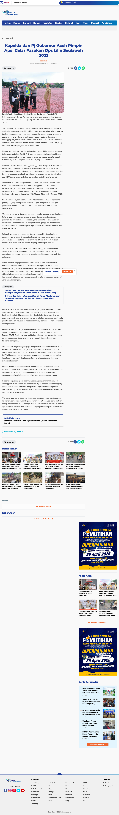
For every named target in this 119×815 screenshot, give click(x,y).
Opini (85, 23)
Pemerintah (35, 798)
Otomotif (95, 23)
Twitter (19, 792)
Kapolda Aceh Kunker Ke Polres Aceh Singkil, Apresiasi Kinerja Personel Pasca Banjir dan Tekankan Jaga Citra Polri (88, 614)
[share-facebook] (75, 68)
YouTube (24, 792)
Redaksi (105, 783)
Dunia (67, 786)
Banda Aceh (69, 783)
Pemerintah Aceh (54, 798)
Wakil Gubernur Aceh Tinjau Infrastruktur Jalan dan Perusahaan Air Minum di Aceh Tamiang (91, 691)
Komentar (9, 68)
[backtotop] (59, 775)
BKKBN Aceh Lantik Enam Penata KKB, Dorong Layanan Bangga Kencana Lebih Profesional (90, 734)
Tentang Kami (108, 786)
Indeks (8, 23)
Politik (33, 801)
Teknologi (34, 804)
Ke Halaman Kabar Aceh (43, 519)
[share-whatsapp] (83, 68)
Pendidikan (107, 23)
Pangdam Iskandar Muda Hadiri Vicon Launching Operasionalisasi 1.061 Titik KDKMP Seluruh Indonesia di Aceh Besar (87, 593)
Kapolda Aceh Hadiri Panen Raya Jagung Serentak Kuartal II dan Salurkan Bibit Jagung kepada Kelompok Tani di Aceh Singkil (107, 593)
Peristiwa (86, 798)
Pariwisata (86, 795)
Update (67, 272)
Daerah (16, 23)
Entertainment (36, 789)
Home (6, 3)
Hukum (36, 23)
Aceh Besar (35, 783)
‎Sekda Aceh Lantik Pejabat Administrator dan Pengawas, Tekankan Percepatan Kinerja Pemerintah (91, 701)
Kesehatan (47, 23)
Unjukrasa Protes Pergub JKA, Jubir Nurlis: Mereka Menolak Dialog (89, 723)
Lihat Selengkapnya (98, 744)
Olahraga (34, 795)
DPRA (85, 783)
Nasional (69, 23)
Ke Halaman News (43, 506)
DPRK (33, 786)
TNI (84, 801)
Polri (19, 431)
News (78, 23)
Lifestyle (58, 23)
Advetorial (52, 783)
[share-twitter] (79, 68)
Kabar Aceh (8, 431)
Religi (67, 801)
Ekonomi (26, 23)
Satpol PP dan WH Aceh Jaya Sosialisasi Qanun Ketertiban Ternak (30, 422)
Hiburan (51, 789)
